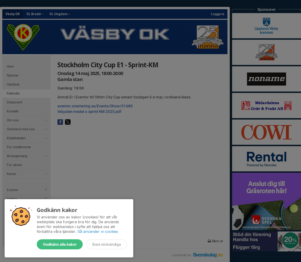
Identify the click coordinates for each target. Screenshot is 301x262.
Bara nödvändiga (106, 244)
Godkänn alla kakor (60, 244)
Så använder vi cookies (97, 231)
